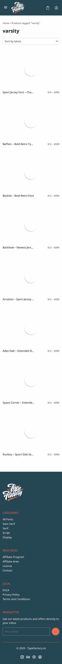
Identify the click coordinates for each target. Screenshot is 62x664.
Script (6, 533)
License (7, 566)
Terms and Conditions (16, 599)
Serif (5, 528)
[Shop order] (31, 41)
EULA (6, 590)
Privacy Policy (11, 594)
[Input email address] (26, 632)
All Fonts (8, 519)
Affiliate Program (13, 557)
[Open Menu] (6, 8)
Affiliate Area (11, 561)
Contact (7, 570)
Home (6, 23)
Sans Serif (9, 524)
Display (7, 537)
